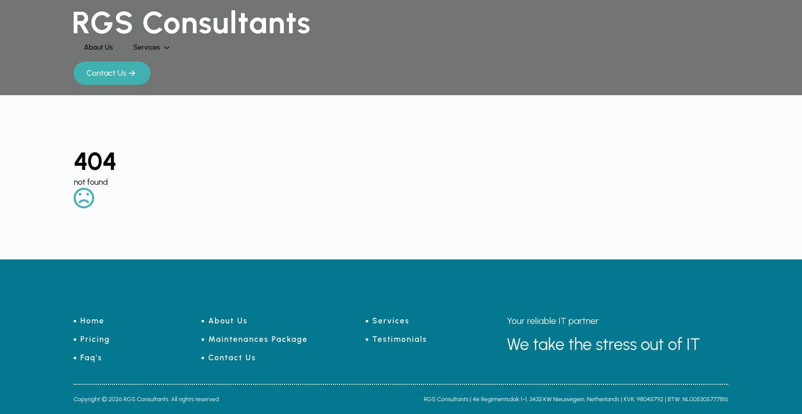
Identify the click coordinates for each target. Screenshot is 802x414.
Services (146, 47)
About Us (98, 47)
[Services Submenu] (170, 47)
